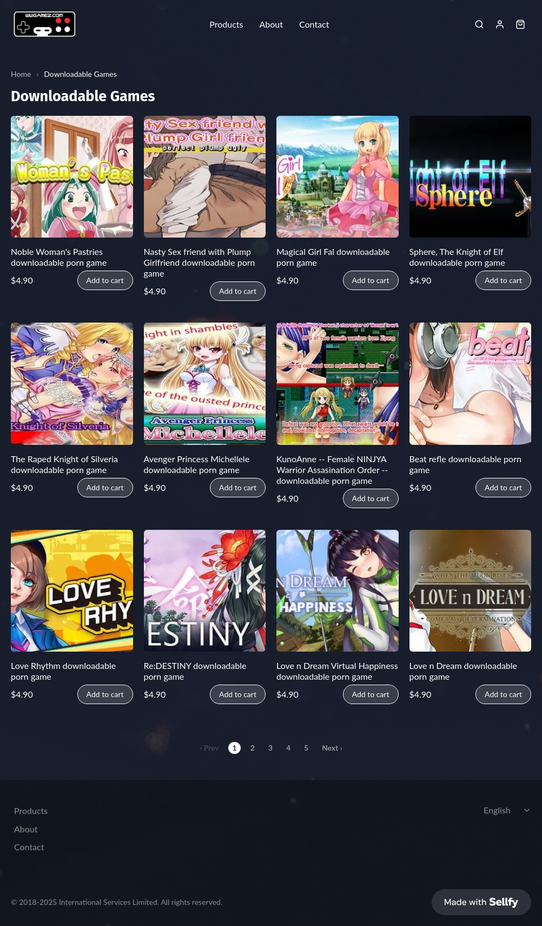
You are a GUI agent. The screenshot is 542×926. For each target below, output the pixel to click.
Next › (332, 747)
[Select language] (508, 810)
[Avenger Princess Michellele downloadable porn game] (205, 384)
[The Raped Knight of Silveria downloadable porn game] (72, 384)
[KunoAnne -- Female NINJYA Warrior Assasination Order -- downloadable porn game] (337, 384)
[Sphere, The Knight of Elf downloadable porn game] (470, 177)
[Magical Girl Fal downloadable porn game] (337, 177)
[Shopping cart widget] (520, 24)
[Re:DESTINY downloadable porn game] (205, 591)
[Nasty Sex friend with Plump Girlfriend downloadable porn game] (205, 177)
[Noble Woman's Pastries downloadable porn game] (72, 177)
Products (226, 24)
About (271, 24)
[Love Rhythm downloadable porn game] (72, 591)
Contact (314, 24)
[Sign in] (500, 24)
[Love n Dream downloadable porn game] (470, 591)
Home (21, 73)
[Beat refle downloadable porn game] (470, 384)
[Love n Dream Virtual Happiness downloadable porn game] (337, 591)
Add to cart (105, 280)
